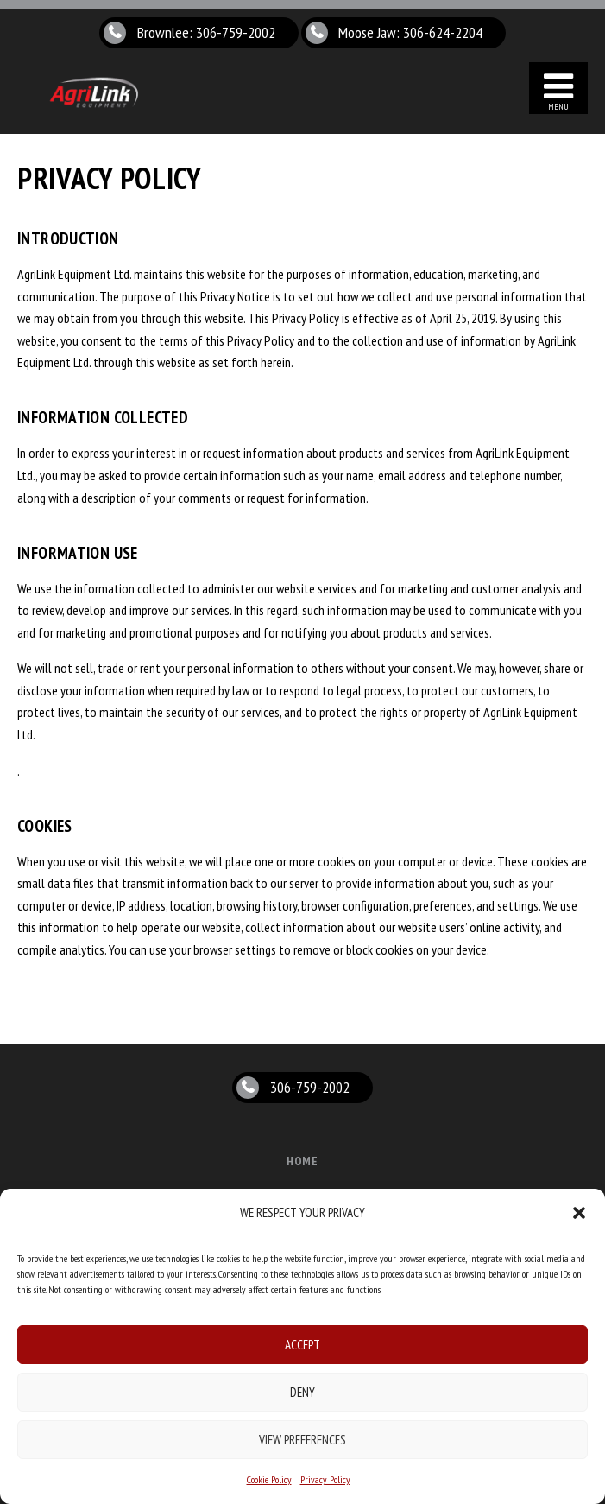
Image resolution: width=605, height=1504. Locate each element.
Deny (302, 1392)
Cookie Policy (269, 1479)
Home (303, 1161)
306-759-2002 (310, 1087)
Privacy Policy (325, 1479)
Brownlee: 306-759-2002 (206, 32)
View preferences (302, 1439)
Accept (302, 1344)
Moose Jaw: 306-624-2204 (410, 32)
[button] (579, 1213)
